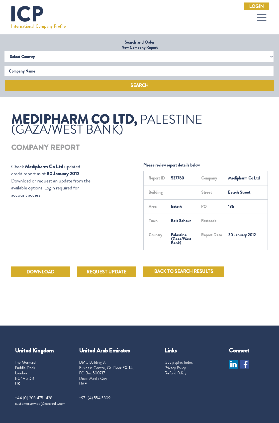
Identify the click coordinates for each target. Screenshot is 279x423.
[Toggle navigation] (262, 17)
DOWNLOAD (40, 272)
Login (256, 6)
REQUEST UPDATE (106, 272)
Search (139, 85)
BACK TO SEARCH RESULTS (183, 271)
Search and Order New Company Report (139, 45)
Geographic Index (179, 362)
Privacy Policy (175, 368)
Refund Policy (175, 373)
